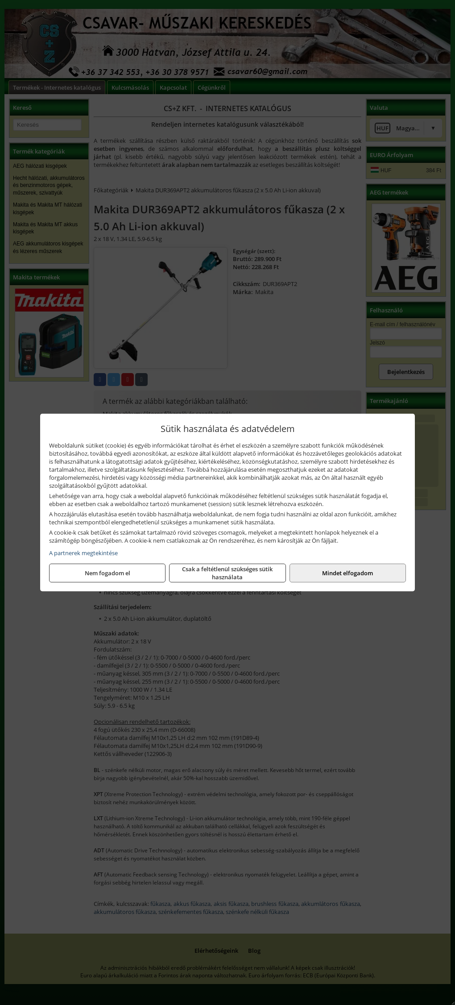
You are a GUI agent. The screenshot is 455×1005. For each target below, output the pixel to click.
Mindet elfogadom (347, 573)
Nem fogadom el (107, 573)
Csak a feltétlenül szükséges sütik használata (227, 573)
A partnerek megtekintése (83, 553)
